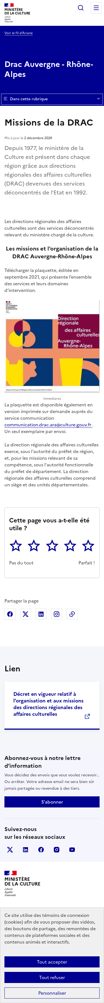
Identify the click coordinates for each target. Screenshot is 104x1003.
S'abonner (52, 802)
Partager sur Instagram (56, 614)
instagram (56, 849)
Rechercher (80, 7)
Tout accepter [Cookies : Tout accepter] (52, 962)
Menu (96, 7)
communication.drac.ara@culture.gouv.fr (48, 424)
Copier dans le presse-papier (72, 614)
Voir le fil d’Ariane (18, 33)
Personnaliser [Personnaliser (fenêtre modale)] (52, 993)
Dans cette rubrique (52, 99)
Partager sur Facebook (10, 614)
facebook (41, 849)
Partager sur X (25, 614)
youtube (72, 849)
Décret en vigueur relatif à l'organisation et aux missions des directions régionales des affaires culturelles (48, 704)
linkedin (25, 849)
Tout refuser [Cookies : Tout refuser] (52, 977)
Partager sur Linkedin (41, 614)
